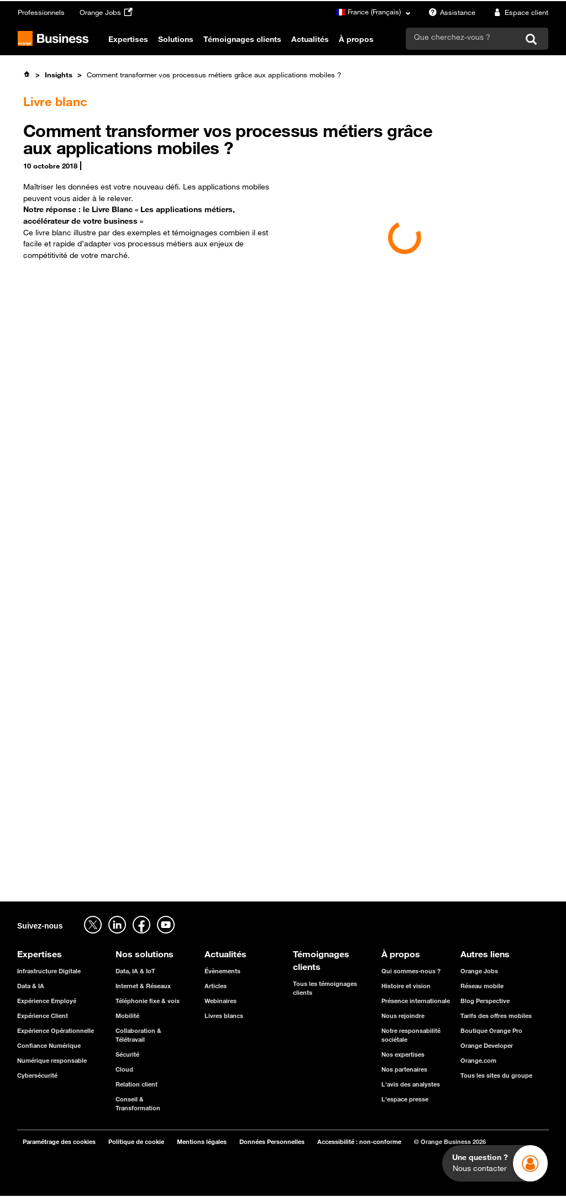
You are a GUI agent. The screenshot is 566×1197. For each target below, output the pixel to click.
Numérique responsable (52, 1060)
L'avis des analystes (410, 1084)
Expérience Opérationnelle (55, 1030)
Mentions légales (202, 1141)
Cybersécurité (37, 1075)
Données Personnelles (272, 1141)
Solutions (175, 39)
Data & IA (30, 986)
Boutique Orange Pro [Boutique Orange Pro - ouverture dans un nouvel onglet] (491, 1030)
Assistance (450, 12)
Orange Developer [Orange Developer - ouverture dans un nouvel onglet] (486, 1045)
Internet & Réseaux (143, 986)
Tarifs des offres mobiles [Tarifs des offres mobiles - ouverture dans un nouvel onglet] (496, 1015)
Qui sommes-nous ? (411, 971)
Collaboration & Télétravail (138, 1034)
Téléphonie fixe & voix (148, 1000)
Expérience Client (42, 1015)
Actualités (310, 39)
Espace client (519, 12)
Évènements (222, 971)
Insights (58, 74)
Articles (216, 986)
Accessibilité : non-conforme (359, 1141)
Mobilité (127, 1015)
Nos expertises (402, 1054)
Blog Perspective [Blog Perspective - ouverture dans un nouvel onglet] (485, 1000)
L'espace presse (404, 1099)
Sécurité (127, 1054)
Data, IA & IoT (135, 971)
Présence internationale (415, 1000)
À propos (356, 39)
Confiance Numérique (49, 1045)
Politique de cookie (136, 1141)
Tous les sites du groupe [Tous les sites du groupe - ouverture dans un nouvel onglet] (496, 1075)
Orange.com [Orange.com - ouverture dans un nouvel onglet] (478, 1060)
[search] (462, 37)
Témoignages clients (242, 39)
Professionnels (41, 12)
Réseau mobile (482, 986)
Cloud (124, 1069)
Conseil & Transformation (138, 1103)
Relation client (137, 1084)
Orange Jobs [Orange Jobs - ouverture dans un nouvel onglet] (107, 12)
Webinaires (221, 1000)
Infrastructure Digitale (49, 971)
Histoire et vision (406, 986)
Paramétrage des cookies (59, 1141)
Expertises (128, 39)
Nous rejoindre (402, 1015)
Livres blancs (224, 1015)
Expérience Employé (46, 1000)
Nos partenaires (404, 1069)
